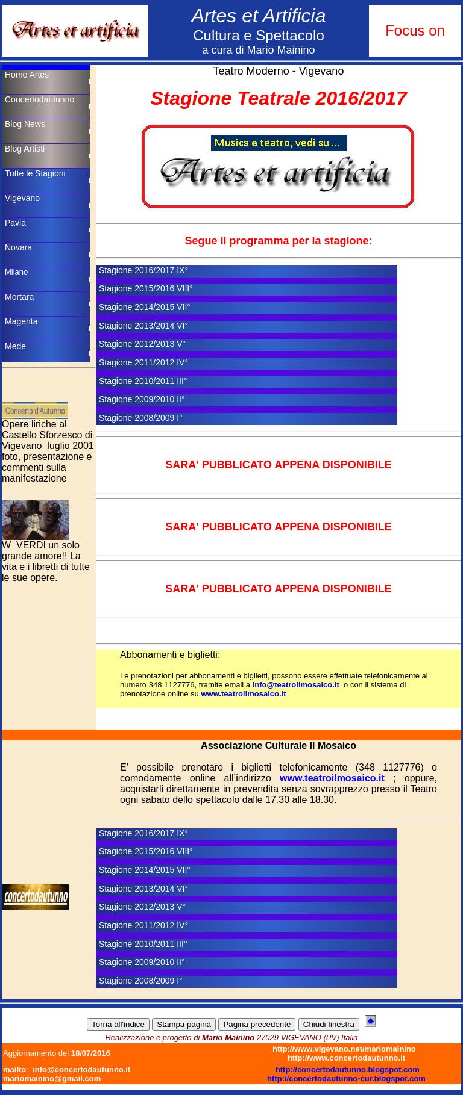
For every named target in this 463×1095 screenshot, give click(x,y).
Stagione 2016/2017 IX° (143, 270)
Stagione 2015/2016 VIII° (146, 288)
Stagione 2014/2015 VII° (145, 307)
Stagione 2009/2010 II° (142, 399)
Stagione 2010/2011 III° (143, 381)
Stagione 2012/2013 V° (142, 344)
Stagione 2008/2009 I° (141, 418)
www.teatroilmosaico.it (243, 693)
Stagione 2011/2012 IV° (143, 362)
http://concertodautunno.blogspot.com (348, 1069)
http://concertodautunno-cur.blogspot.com (346, 1078)
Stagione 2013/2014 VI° (143, 325)
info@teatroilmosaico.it (296, 684)
